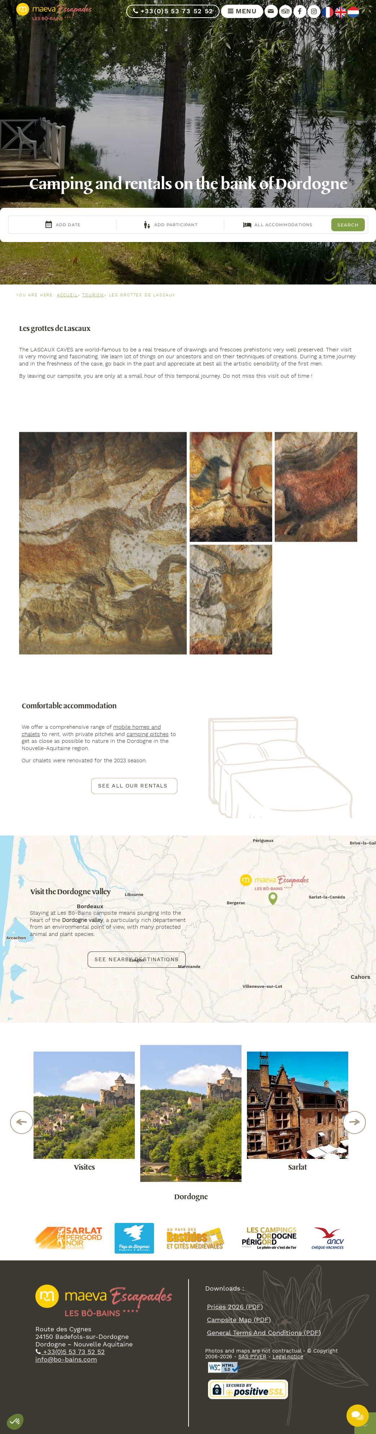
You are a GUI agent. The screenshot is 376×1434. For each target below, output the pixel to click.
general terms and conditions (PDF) (263, 1386)
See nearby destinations (136, 993)
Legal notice (288, 1410)
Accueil (67, 295)
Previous (21, 1122)
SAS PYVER (252, 1410)
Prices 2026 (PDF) (234, 1360)
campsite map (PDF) (238, 1373)
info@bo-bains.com (66, 1412)
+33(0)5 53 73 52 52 (173, 11)
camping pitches (148, 773)
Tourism (93, 295)
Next (354, 1122)
